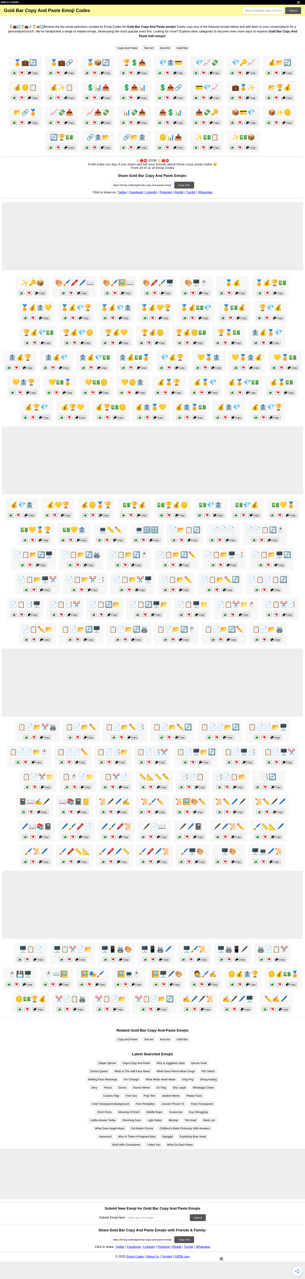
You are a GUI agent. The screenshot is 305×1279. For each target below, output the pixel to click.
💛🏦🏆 (23, 382)
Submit (198, 1217)
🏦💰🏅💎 (266, 332)
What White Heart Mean (160, 1079)
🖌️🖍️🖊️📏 (114, 851)
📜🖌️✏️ (152, 801)
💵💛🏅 (283, 504)
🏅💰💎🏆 (76, 307)
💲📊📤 (98, 87)
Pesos (108, 1087)
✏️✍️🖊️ (276, 998)
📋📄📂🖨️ (267, 629)
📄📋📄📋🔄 (267, 579)
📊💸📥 (134, 112)
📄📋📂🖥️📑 (224, 554)
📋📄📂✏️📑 (124, 727)
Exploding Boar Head (193, 1136)
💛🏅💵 (285, 357)
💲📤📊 (134, 87)
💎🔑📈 (243, 62)
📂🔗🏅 (25, 112)
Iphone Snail (199, 1063)
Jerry (94, 1087)
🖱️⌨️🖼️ (56, 974)
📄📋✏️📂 (37, 629)
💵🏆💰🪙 (172, 504)
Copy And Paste (127, 48)
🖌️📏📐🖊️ (268, 826)
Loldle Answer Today (103, 1120)
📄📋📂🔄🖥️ (33, 554)
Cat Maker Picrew (142, 1128)
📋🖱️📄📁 (78, 776)
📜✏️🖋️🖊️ (270, 801)
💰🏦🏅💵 (190, 407)
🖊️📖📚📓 (36, 826)
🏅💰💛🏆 (156, 307)
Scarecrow (175, 1112)
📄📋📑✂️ (65, 604)
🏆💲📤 (134, 62)
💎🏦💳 (170, 62)
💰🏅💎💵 (243, 382)
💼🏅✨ (243, 87)
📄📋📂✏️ (176, 579)
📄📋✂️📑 (279, 604)
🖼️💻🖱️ (129, 974)
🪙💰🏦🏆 (243, 974)
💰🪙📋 (25, 87)
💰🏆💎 (36, 407)
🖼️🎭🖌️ (92, 974)
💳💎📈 (207, 87)
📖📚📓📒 (74, 801)
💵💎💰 (247, 504)
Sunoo (122, 1087)
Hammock (105, 1136)
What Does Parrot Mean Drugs (176, 1071)
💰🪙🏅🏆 (96, 504)
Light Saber (155, 1120)
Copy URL (184, 185)
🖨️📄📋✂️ (272, 949)
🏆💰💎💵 (38, 332)
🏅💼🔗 (61, 62)
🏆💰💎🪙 (78, 332)
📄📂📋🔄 (185, 529)
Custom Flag (111, 1095)
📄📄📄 (223, 529)
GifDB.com (182, 1256)
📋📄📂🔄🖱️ (176, 629)
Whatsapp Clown (203, 1087)
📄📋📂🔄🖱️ (128, 554)
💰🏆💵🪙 (110, 407)
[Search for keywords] (263, 10)
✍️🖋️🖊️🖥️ (237, 998)
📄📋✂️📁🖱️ (236, 604)
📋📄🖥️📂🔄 (196, 751)
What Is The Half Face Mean (132, 1071)
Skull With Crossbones (126, 1144)
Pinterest (166, 192)
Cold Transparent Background (110, 1103)
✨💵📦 (243, 137)
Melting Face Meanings (102, 1079)
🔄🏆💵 (61, 137)
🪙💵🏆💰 (30, 998)
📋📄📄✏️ (72, 751)
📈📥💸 (98, 112)
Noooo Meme (141, 1087)
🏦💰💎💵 (94, 357)
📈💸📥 (61, 112)
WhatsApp (205, 192)
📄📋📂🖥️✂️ (37, 579)
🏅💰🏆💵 (270, 282)
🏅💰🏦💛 (36, 307)
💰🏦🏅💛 (150, 407)
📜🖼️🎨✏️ (190, 801)
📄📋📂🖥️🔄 (271, 554)
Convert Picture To (172, 1103)
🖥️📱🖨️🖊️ (156, 949)
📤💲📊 (170, 112)
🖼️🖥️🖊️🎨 (167, 974)
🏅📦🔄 (98, 62)
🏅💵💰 (234, 307)
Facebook (136, 192)
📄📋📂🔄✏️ (176, 554)
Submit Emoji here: (112, 1217)
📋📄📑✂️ (152, 751)
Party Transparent (202, 1103)
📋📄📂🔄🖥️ (81, 629)
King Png (187, 1079)
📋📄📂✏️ (81, 727)
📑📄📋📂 (230, 776)
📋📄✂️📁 (38, 776)
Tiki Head (190, 1120)
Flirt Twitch (208, 1071)
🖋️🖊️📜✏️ (228, 826)
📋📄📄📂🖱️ (29, 751)
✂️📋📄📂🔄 (154, 998)
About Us (152, 1256)
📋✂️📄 (116, 776)
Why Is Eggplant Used (170, 1063)
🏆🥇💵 (228, 332)
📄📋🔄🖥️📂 (148, 604)
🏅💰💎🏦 (116, 307)
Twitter (122, 192)
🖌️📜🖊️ (36, 851)
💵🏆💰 (134, 504)
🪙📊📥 (170, 137)
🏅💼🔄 (25, 62)
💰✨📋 (61, 87)
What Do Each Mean (180, 1144)
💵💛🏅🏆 (36, 529)
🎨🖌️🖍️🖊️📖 (74, 282)
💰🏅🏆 (169, 382)
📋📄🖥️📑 (240, 751)
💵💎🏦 (210, 504)
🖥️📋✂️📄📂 (72, 949)
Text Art (148, 48)
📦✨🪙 (279, 112)
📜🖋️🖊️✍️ (114, 801)
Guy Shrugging (198, 1112)
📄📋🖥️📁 (192, 604)
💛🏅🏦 (208, 357)
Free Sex (131, 1095)
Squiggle (167, 1136)
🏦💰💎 (56, 357)
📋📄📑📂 (112, 751)
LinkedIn (151, 192)
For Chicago (131, 1079)
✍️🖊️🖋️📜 (198, 998)
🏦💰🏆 (20, 357)
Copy (33, 73)
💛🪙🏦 (132, 382)
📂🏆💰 (279, 87)
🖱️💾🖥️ (20, 974)
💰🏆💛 (72, 407)
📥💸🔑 (207, 112)
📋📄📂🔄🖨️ (128, 629)
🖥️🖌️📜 (194, 949)
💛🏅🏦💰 (246, 357)
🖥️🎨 (229, 851)
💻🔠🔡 (147, 529)
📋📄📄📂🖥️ (267, 727)
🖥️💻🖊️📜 (266, 851)
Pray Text (149, 1095)
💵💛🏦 (74, 529)
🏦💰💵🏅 (134, 357)
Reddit (178, 192)
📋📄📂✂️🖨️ (37, 727)
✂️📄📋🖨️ (70, 998)
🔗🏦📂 (98, 137)
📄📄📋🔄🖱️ (265, 529)
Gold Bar (182, 48)
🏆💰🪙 (152, 332)
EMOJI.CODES (10, 2)
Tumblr (190, 192)
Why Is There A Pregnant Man (137, 1136)
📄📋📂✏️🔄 (220, 579)
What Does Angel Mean (109, 1128)
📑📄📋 (192, 776)
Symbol (167, 1256)
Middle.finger (154, 1112)
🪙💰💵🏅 (283, 974)
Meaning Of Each (129, 1112)
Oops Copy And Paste (136, 1063)
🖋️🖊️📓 (190, 826)
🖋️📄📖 (154, 826)
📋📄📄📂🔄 (220, 727)
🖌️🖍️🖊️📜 (154, 851)
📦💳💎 (243, 112)
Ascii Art (165, 48)
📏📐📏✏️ (154, 776)
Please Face (194, 1095)
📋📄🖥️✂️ (279, 751)
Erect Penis (104, 1112)
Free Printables (145, 1103)
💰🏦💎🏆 (266, 407)
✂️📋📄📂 (110, 998)
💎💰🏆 (172, 357)
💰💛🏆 (58, 504)
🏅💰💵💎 (195, 307)
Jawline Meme (171, 1095)
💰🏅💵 (281, 382)
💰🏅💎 (205, 382)
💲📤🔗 (170, 87)
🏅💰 (232, 282)
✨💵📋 (207, 137)
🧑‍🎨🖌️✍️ (205, 974)
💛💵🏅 (60, 382)
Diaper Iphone (107, 1063)
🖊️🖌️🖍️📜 (116, 826)
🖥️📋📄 (30, 949)
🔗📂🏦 (134, 137)
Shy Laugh (179, 1087)
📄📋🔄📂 (104, 604)
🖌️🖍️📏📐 (74, 851)
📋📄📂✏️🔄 (172, 727)
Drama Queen (99, 1071)
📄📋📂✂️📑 (85, 579)
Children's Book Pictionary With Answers (185, 1128)
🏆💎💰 (270, 307)
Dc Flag (161, 1087)
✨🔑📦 (32, 282)
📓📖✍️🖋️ (34, 801)
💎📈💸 (207, 62)
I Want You (153, 1144)
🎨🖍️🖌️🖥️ (158, 282)
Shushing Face (131, 1120)
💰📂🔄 (279, 62)
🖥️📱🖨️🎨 (116, 949)
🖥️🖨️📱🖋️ (232, 949)
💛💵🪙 (96, 382)
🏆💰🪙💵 (190, 332)
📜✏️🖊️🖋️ (230, 801)
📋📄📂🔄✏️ (224, 629)
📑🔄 (268, 776)
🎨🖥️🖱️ (196, 282)
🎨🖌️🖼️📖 (118, 282)
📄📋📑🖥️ (25, 604)
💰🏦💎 (228, 407)
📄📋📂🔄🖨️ (81, 554)
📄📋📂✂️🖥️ (132, 579)
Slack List (209, 1120)
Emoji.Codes (135, 1256)
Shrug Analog (208, 1079)
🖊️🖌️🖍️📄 (76, 826)
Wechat (173, 1120)
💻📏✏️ (110, 529)
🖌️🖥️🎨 (192, 851)
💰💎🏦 (21, 504)
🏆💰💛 (116, 332)
